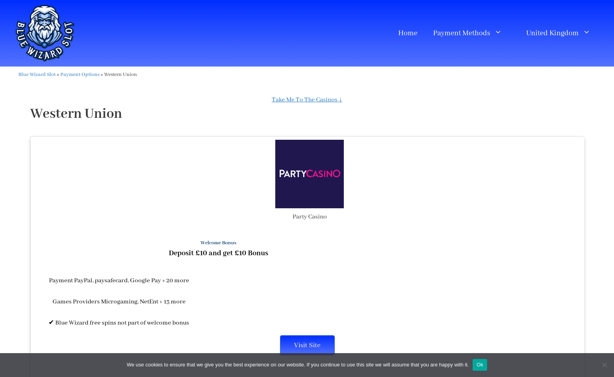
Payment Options (79, 74)
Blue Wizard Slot (37, 74)
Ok (480, 365)
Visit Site (307, 345)
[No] (604, 365)
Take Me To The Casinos (305, 100)
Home (407, 33)
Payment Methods (471, 33)
